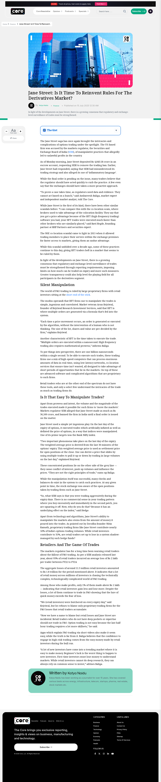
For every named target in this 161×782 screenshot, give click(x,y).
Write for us (60, 721)
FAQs (119, 733)
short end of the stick (78, 294)
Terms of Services (123, 740)
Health (95, 744)
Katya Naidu (45, 105)
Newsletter (34, 721)
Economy (96, 736)
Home (5, 24)
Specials (82, 11)
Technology (97, 729)
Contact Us (121, 726)
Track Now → (101, 4)
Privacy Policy (122, 729)
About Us (51, 721)
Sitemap (120, 736)
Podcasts (69, 11)
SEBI (71, 151)
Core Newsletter (43, 11)
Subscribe (138, 11)
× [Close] (153, 4)
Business (96, 722)
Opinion (56, 11)
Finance (14, 24)
